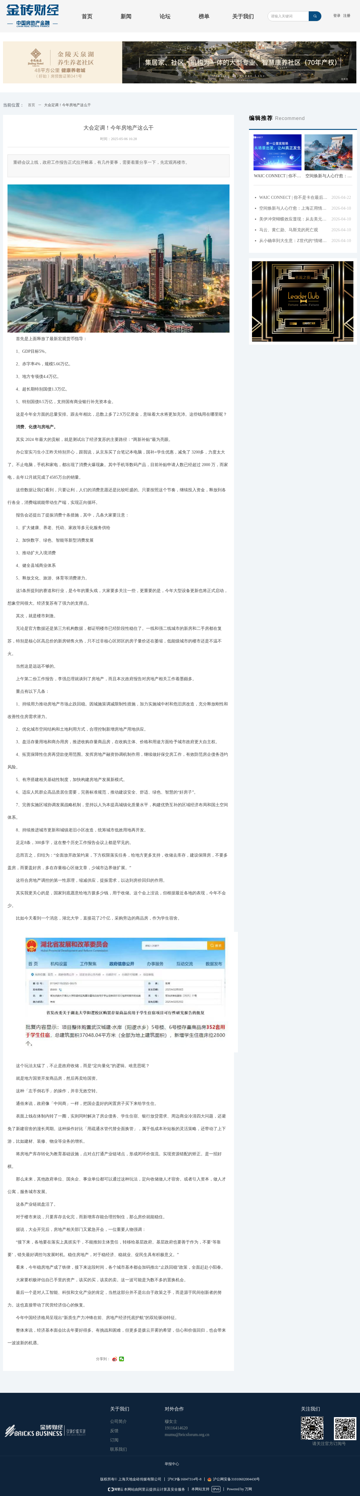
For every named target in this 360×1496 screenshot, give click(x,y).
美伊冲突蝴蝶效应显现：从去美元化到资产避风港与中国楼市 (293, 219)
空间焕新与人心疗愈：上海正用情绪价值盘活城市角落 (293, 208)
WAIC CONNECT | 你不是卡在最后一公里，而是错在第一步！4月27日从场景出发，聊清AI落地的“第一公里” (293, 197)
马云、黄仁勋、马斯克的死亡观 (288, 230)
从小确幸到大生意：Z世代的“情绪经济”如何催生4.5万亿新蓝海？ (293, 240)
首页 (31, 105)
